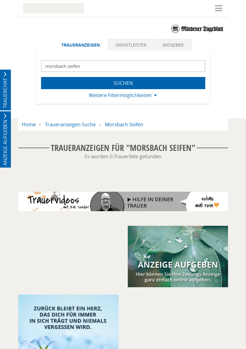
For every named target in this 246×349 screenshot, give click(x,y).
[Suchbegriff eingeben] (123, 66)
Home (29, 124)
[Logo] (197, 28)
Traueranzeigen (80, 45)
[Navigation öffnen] (218, 8)
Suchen (123, 83)
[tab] (81, 45)
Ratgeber (173, 45)
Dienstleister (131, 45)
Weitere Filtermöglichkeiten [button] (120, 95)
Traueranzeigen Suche (70, 124)
